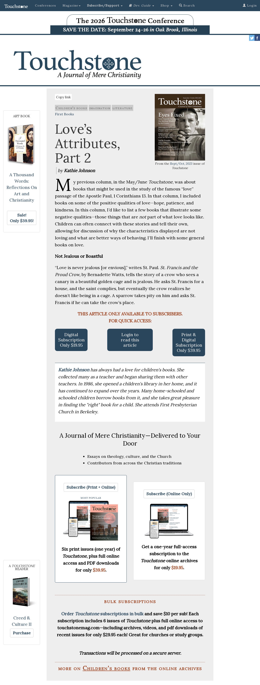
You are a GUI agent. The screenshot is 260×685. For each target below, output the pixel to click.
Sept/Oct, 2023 (181, 164)
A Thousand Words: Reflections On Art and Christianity (22, 187)
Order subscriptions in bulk (102, 613)
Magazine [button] (72, 5)
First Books (64, 114)
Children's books (71, 108)
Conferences (45, 5)
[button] (105, 5)
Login (250, 5)
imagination (99, 108)
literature (122, 108)
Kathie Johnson (74, 369)
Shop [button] (166, 5)
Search (187, 5)
